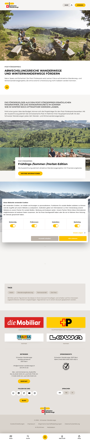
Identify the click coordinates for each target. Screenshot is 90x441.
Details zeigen (78, 233)
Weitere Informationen (30, 173)
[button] (45, 437)
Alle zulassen (72, 238)
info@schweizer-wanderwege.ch (24, 366)
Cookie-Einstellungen (17, 424)
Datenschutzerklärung (72, 424)
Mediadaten (51, 427)
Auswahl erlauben (45, 238)
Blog (24, 400)
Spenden (80, 5)
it (72, 393)
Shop (66, 5)
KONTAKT (24, 381)
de (60, 393)
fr (66, 393)
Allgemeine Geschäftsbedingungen (50, 424)
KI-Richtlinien (39, 427)
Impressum (31, 424)
